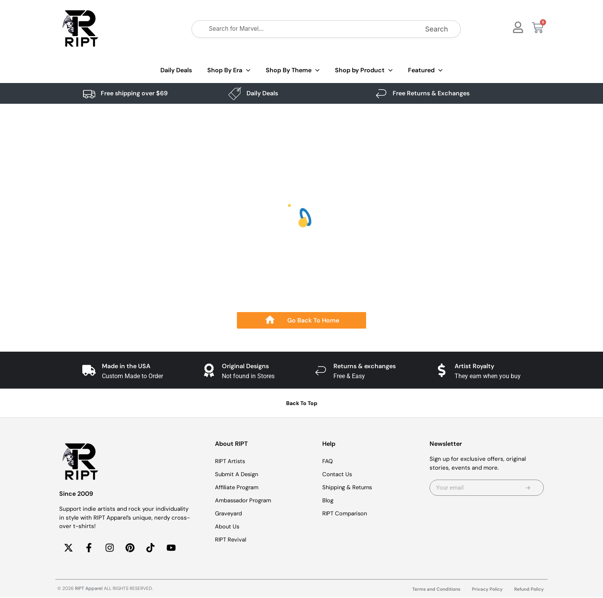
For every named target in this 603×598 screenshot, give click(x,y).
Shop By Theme (293, 70)
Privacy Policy (487, 590)
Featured (425, 70)
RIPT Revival (231, 539)
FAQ (327, 461)
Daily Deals (176, 70)
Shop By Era (228, 70)
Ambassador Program (244, 500)
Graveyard (229, 513)
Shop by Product (364, 70)
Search (436, 29)
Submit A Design (237, 474)
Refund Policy (529, 590)
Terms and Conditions (436, 590)
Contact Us (337, 474)
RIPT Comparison (345, 513)
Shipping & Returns (348, 487)
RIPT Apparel (89, 589)
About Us (227, 526)
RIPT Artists (231, 461)
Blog (327, 500)
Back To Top (301, 403)
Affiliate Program (237, 487)
